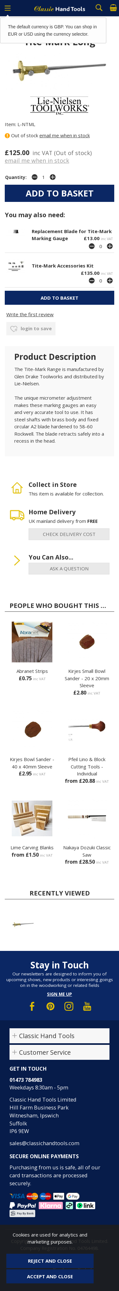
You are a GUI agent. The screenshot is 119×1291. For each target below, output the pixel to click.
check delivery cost (69, 534)
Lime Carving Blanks (32, 847)
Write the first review (30, 314)
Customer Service (45, 1052)
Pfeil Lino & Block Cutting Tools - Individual (86, 766)
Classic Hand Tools (47, 1035)
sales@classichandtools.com (44, 1143)
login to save (31, 329)
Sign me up (59, 994)
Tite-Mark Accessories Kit (63, 265)
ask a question (69, 568)
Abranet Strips (32, 671)
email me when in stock (64, 135)
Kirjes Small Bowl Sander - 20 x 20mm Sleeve (87, 678)
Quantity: (16, 177)
